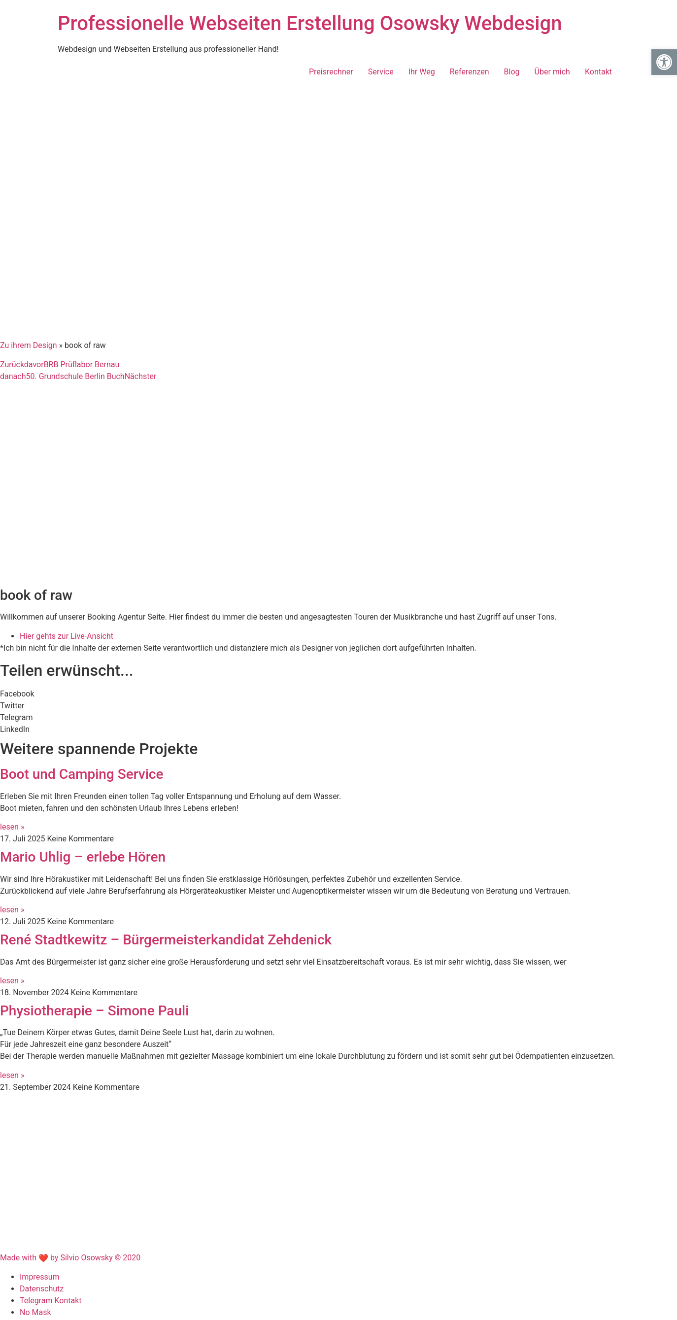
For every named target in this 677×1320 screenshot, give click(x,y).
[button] (338, 694)
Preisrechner (331, 71)
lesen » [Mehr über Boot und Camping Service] (12, 827)
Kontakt (598, 71)
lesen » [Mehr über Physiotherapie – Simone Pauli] (12, 1075)
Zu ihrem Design (28, 345)
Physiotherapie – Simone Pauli (94, 1011)
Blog (512, 71)
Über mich (552, 71)
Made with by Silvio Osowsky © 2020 (70, 1257)
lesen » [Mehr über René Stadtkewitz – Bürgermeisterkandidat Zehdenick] (12, 980)
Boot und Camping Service (81, 774)
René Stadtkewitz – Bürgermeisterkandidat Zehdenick (166, 940)
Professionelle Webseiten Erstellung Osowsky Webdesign (310, 23)
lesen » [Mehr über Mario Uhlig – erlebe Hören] (12, 909)
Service (381, 71)
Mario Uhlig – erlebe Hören (83, 857)
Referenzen (469, 71)
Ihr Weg (421, 71)
